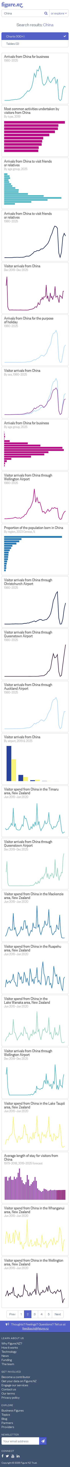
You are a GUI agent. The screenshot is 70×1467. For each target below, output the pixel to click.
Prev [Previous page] (12, 1314)
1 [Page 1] (21, 1314)
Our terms (8, 1393)
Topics (5, 1414)
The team (7, 1364)
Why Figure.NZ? (11, 1343)
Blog (4, 1418)
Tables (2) (12, 43)
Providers (7, 1427)
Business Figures (12, 1410)
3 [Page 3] (34, 1314)
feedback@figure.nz (35, 1328)
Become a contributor (15, 1377)
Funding (6, 1360)
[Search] (46, 13)
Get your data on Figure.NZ (19, 1381)
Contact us (8, 1389)
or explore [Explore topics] (59, 13)
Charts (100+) (15, 36)
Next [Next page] (58, 1314)
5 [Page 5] (48, 1314)
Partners (7, 1423)
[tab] (35, 36)
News (5, 1355)
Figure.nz (12, 5)
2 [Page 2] (28, 1314)
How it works (9, 1347)
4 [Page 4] (42, 1314)
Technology (9, 1351)
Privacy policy (10, 1397)
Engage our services (14, 1385)
